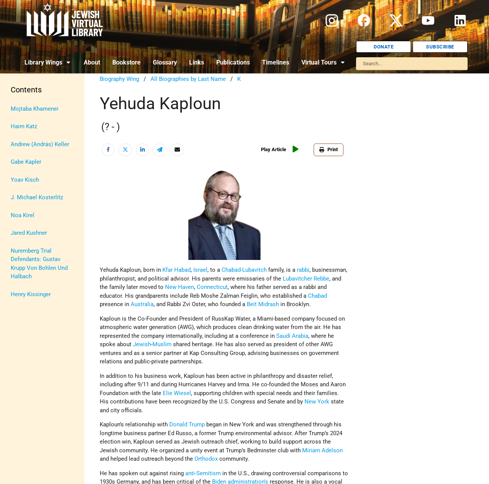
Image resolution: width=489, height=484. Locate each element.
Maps (18, 179)
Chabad (317, 295)
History (20, 122)
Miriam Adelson (322, 450)
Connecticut (212, 287)
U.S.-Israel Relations (36, 265)
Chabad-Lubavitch (244, 269)
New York (316, 401)
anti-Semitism (203, 473)
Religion (21, 222)
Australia (142, 304)
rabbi (303, 269)
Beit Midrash (263, 304)
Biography (23, 108)
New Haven (179, 287)
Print (330, 149)
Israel (18, 136)
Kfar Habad (176, 269)
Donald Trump (187, 424)
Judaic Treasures (32, 165)
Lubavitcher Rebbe (306, 278)
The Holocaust (30, 237)
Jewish (142, 344)
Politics (20, 208)
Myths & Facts (29, 193)
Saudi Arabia (292, 335)
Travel (18, 251)
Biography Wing (119, 79)
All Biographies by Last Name (188, 79)
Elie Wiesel (177, 393)
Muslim (162, 344)
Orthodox (206, 458)
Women (20, 294)
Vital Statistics (30, 279)
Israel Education (31, 151)
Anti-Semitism (29, 93)
